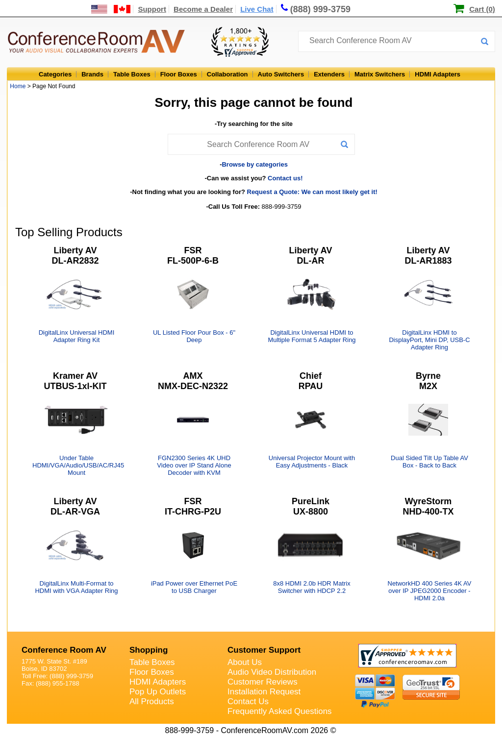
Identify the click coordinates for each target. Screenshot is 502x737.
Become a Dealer (203, 9)
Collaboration (227, 74)
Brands (92, 74)
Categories (55, 74)
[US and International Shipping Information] (111, 9)
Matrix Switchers (379, 74)
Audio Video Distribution (271, 672)
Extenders (329, 74)
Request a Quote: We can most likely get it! (312, 192)
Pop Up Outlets (157, 691)
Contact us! (285, 178)
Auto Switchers (281, 74)
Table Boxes (132, 74)
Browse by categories (254, 164)
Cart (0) (482, 9)
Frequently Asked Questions (279, 711)
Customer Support (264, 650)
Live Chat (257, 9)
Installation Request (264, 691)
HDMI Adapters (437, 74)
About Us (244, 662)
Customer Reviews (262, 682)
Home (17, 86)
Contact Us (248, 701)
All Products (151, 701)
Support (152, 9)
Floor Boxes (178, 74)
